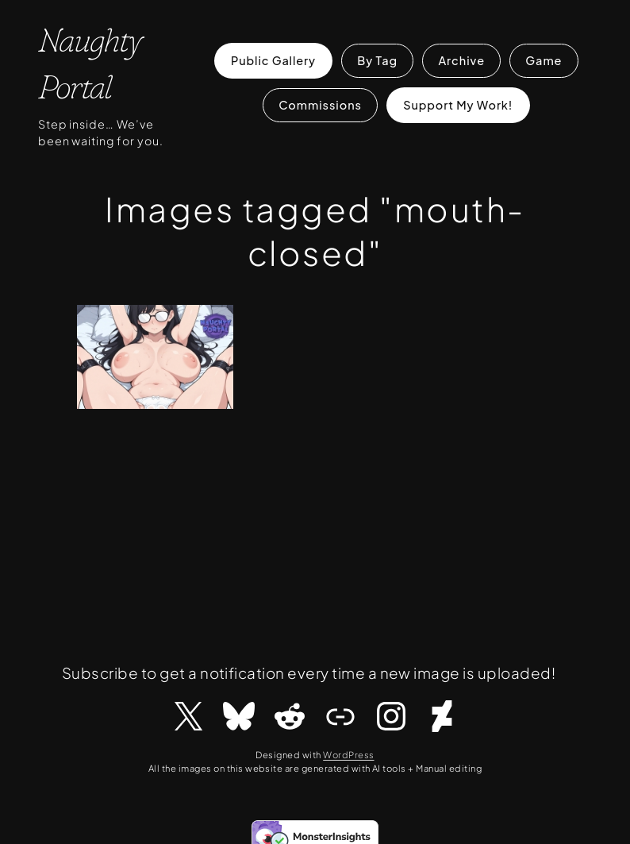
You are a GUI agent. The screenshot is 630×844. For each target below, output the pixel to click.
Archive (461, 60)
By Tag (377, 60)
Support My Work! (458, 105)
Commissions (320, 105)
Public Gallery (273, 60)
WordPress (348, 754)
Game (543, 60)
